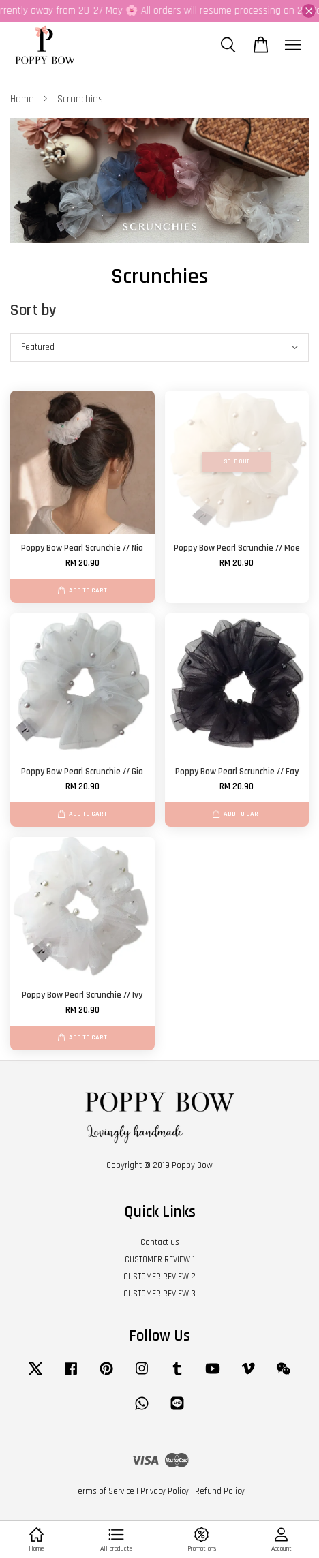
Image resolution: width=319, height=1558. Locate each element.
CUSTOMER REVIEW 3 (159, 1293)
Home (22, 99)
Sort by (33, 310)
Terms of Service (104, 1491)
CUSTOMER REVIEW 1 (160, 1259)
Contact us (159, 1242)
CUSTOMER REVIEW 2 (159, 1276)
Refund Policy (220, 1491)
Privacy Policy (164, 1491)
